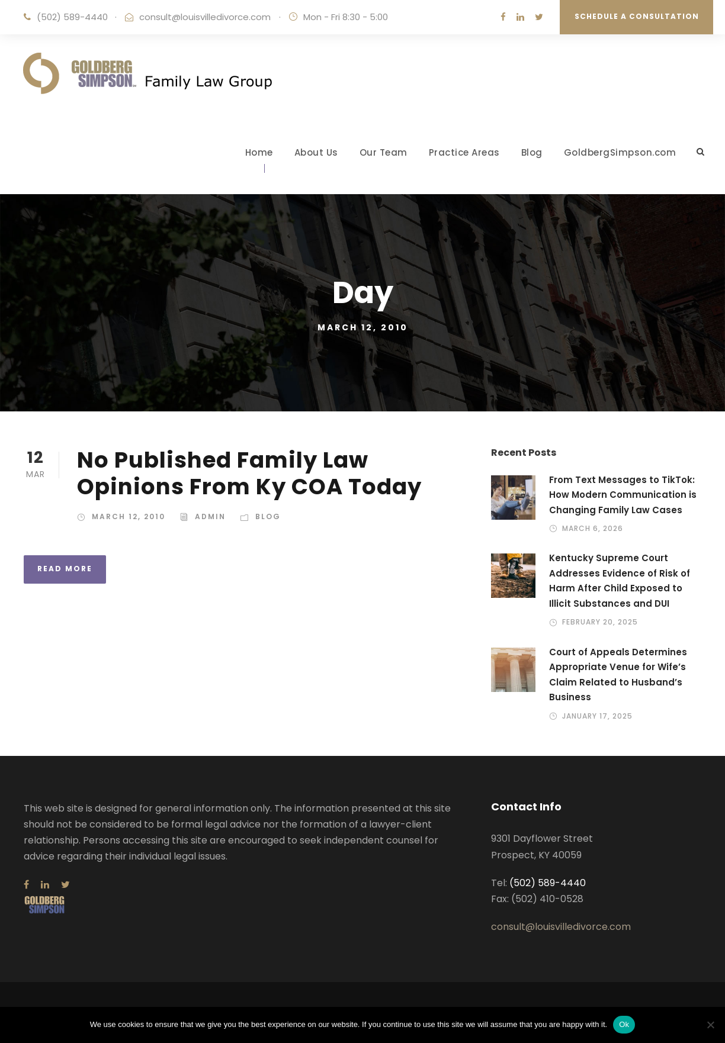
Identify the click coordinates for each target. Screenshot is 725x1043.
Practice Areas (464, 152)
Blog (532, 152)
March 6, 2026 (592, 528)
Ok (624, 1024)
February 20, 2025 (600, 622)
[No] (710, 1025)
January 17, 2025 (597, 716)
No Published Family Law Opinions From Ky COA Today (249, 473)
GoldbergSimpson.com (620, 152)
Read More (64, 569)
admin (210, 516)
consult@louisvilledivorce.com (205, 17)
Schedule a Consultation (637, 16)
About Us (316, 152)
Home (259, 152)
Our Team (384, 152)
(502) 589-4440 (72, 17)
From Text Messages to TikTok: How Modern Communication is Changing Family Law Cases (623, 495)
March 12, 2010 (128, 516)
